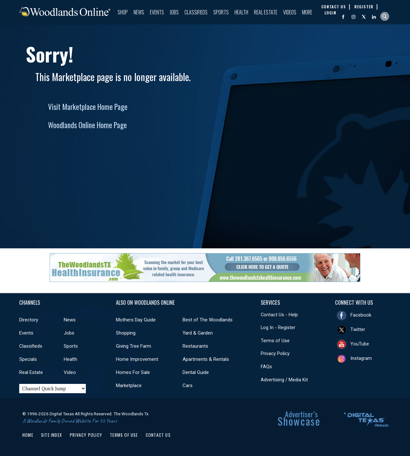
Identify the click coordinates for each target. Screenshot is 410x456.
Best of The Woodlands (208, 320)
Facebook (360, 315)
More (307, 12)
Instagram (361, 358)
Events (157, 12)
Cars (188, 385)
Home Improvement (137, 359)
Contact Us (158, 435)
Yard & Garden (198, 333)
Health (241, 12)
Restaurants (195, 346)
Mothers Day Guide (136, 320)
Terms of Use (275, 341)
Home (27, 435)
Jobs (174, 12)
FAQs (266, 366)
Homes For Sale (133, 372)
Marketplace (129, 385)
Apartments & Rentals (206, 359)
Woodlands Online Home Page (87, 125)
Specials (28, 359)
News (139, 12)
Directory (28, 320)
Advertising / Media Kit (284, 380)
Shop (123, 12)
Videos (289, 12)
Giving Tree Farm (133, 346)
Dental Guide (196, 372)
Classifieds (196, 12)
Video (70, 372)
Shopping (125, 333)
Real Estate (265, 12)
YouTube (359, 344)
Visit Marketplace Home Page (87, 106)
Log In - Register (278, 327)
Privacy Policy (275, 353)
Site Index (51, 435)
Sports (221, 12)
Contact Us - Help (279, 315)
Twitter (357, 329)
